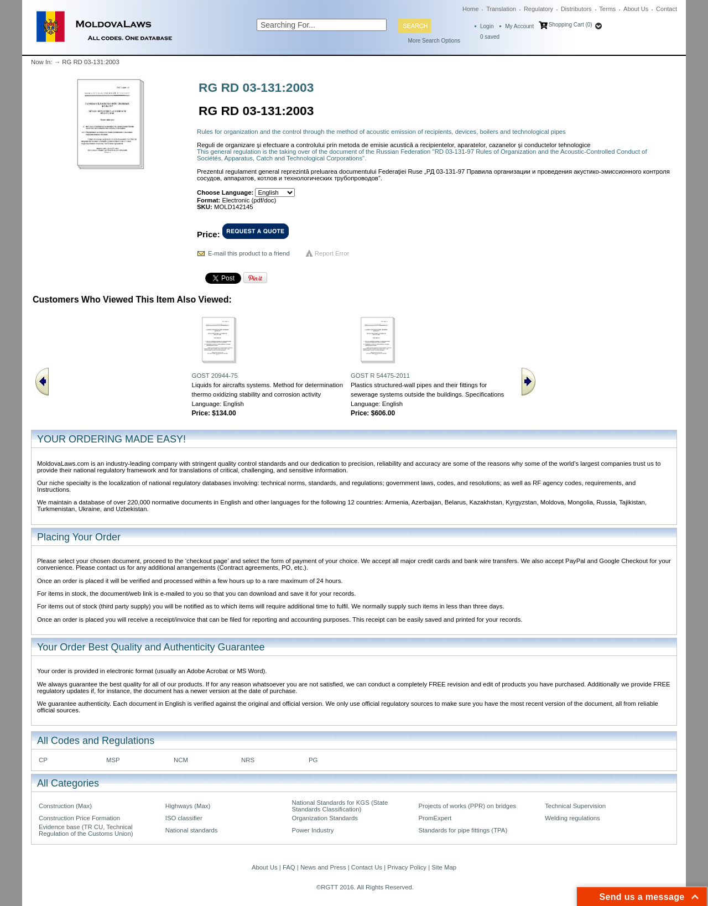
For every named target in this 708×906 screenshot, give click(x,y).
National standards (191, 830)
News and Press (323, 867)
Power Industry (313, 830)
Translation (501, 9)
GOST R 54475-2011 (380, 375)
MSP (113, 760)
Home (470, 9)
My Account (519, 26)
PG (313, 760)
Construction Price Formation (79, 818)
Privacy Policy (406, 867)
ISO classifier (183, 818)
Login (486, 26)
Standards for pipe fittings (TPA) (462, 830)
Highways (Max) (187, 806)
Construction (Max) (65, 806)
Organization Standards (325, 818)
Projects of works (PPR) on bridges (467, 806)
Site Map (443, 867)
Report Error (332, 253)
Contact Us (366, 867)
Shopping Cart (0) (570, 25)
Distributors (576, 9)
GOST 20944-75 (215, 375)
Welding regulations (572, 818)
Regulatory (538, 9)
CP (43, 760)
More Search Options (434, 41)
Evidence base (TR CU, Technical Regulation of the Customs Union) (86, 830)
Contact (666, 9)
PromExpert (434, 818)
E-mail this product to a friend (249, 253)
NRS (247, 760)
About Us (635, 9)
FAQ (289, 867)
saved (489, 37)
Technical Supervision (575, 806)
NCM (181, 760)
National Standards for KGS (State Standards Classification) (340, 806)
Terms (607, 9)
